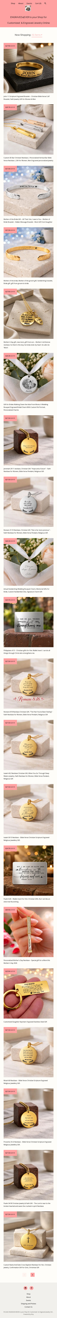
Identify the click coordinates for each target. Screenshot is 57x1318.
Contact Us (28, 1307)
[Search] (45, 3)
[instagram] (25, 1288)
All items (36, 34)
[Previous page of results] (24, 1275)
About (20, 3)
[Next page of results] (33, 1275)
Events (29, 3)
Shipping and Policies (28, 1304)
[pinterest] (31, 1288)
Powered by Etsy (28, 1314)
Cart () (38, 3)
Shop (13, 3)
